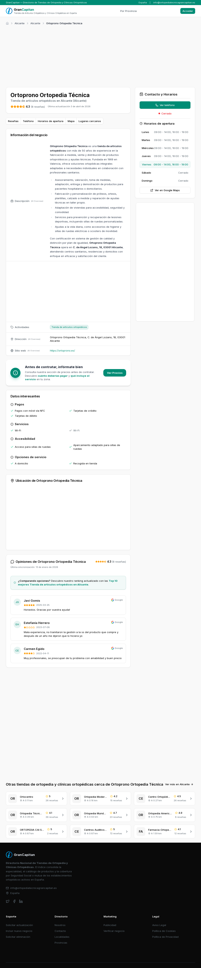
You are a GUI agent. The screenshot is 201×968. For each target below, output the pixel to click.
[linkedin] (21, 894)
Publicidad (110, 918)
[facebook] (14, 894)
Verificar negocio (114, 924)
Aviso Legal (159, 918)
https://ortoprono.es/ (62, 350)
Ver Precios (115, 372)
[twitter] (8, 894)
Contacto (60, 924)
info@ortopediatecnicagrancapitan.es (174, 2)
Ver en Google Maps (165, 190)
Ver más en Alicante (179, 777)
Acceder (187, 10)
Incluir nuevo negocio (19, 924)
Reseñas (13, 121)
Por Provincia (128, 10)
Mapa (71, 121)
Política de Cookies (164, 924)
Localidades (62, 929)
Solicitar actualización (19, 918)
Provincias (61, 935)
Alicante (20, 23)
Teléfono (28, 121)
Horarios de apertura (50, 121)
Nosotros (60, 918)
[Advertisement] (100, 55)
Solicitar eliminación (18, 929)
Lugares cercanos (90, 121)
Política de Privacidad (165, 929)
